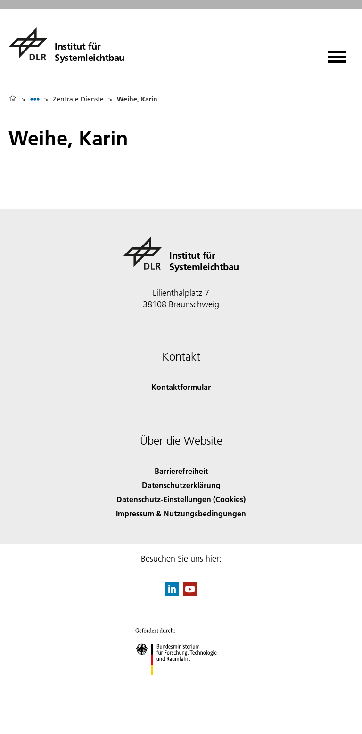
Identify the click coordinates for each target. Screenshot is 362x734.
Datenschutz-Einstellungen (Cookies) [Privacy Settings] (181, 499)
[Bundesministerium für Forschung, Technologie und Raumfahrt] (181, 683)
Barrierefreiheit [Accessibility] (181, 471)
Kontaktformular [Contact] (181, 387)
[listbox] (35, 99)
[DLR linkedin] (172, 593)
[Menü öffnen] (337, 53)
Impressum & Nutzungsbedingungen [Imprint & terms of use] (181, 513)
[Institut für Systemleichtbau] (66, 43)
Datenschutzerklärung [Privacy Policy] (181, 485)
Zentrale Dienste (78, 99)
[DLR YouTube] (190, 593)
